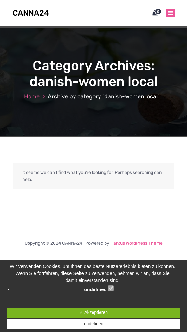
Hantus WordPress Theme (136, 243)
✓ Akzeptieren (94, 312)
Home (32, 96)
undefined (99, 288)
